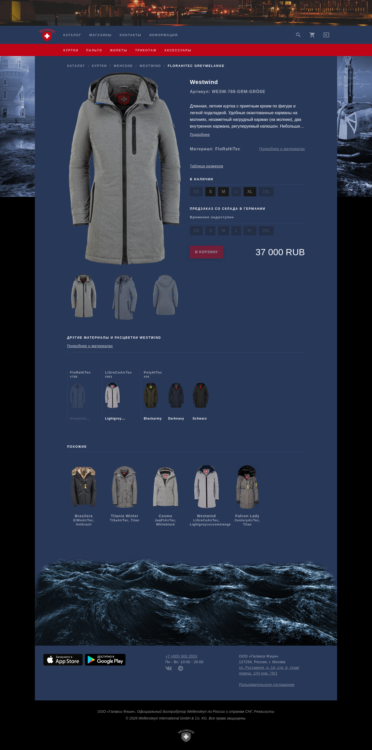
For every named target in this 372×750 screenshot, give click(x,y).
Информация (164, 35)
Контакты (131, 35)
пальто (94, 50)
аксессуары (177, 50)
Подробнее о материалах (282, 149)
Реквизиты (264, 711)
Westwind (150, 66)
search (298, 35)
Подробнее (200, 135)
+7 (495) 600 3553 (181, 656)
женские (123, 66)
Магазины (100, 35)
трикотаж (146, 50)
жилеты (118, 50)
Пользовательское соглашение (267, 685)
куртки (71, 50)
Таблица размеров (206, 166)
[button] (326, 37)
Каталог (72, 35)
